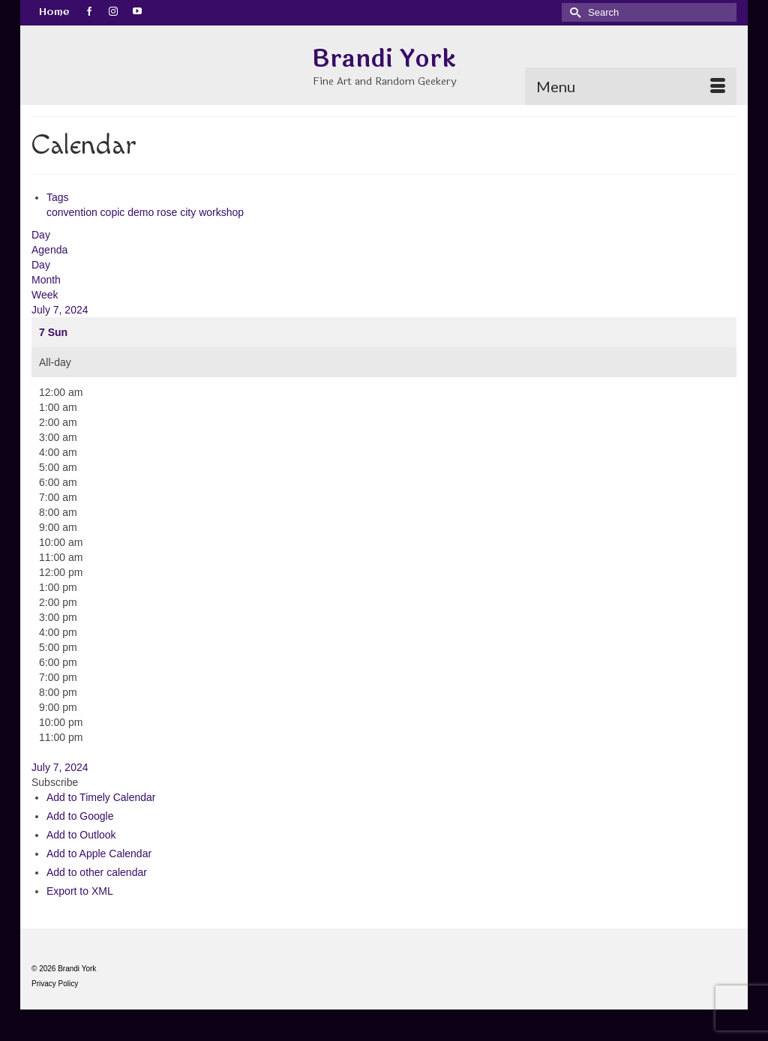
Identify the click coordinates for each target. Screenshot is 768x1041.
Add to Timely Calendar (101, 797)
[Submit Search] (573, 12)
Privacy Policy (55, 984)
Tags (57, 197)
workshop (221, 212)
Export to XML (79, 891)
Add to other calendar (96, 872)
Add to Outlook (81, 835)
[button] (55, 782)
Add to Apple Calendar (99, 854)
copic (114, 212)
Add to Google (80, 816)
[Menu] (630, 86)
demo (142, 212)
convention (73, 212)
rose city (178, 212)
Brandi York (384, 58)
